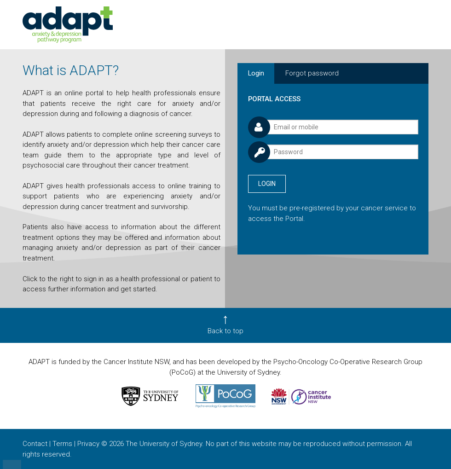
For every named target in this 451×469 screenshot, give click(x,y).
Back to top (225, 331)
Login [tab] (256, 73)
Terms (62, 444)
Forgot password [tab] (312, 73)
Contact (35, 444)
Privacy (88, 444)
